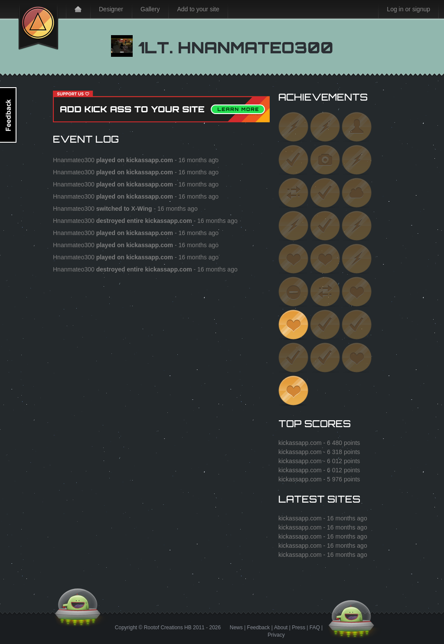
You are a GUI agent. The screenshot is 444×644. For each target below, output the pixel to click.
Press (298, 627)
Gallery (150, 9)
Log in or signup (408, 9)
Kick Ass (38, 25)
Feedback (258, 627)
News (236, 627)
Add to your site (198, 9)
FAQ (315, 627)
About (280, 627)
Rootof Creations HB (168, 627)
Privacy (276, 635)
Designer (111, 9)
